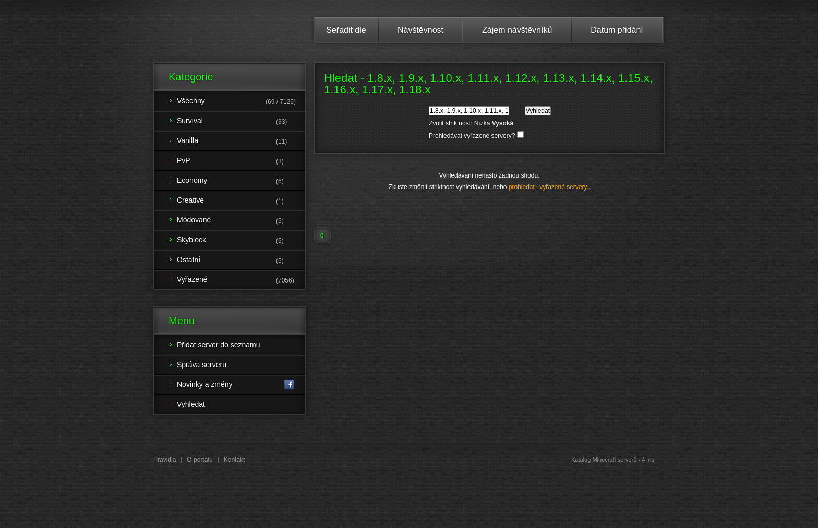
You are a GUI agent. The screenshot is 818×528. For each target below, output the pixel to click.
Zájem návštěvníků (517, 30)
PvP (241, 161)
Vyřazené (241, 280)
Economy (241, 181)
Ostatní (241, 260)
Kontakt (234, 459)
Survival (241, 121)
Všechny (241, 102)
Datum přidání (617, 30)
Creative (241, 201)
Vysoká (503, 123)
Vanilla (241, 141)
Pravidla (164, 459)
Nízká (482, 123)
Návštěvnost (420, 30)
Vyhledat (191, 404)
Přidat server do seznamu (218, 345)
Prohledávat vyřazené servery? (476, 135)
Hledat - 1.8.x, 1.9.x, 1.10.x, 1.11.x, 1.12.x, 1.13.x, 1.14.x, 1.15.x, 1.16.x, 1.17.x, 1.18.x (488, 84)
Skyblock (241, 241)
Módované (241, 221)
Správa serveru (201, 364)
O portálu (199, 459)
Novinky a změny (235, 385)
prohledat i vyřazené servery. (548, 187)
